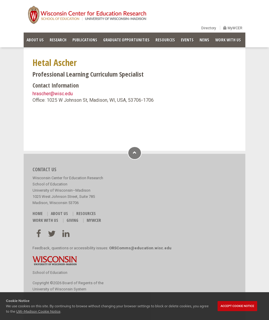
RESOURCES (165, 40)
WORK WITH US (228, 40)
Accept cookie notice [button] (237, 306)
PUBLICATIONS (84, 40)
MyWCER (234, 28)
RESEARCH (58, 40)
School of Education (50, 272)
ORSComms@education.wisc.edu (140, 248)
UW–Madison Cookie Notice (38, 311)
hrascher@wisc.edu (53, 93)
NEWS (204, 40)
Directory (208, 28)
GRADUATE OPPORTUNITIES (126, 40)
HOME (38, 213)
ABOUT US (35, 40)
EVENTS (187, 40)
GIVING (72, 220)
